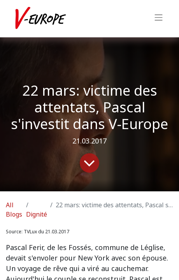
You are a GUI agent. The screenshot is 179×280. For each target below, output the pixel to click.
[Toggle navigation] (158, 19)
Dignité (36, 214)
